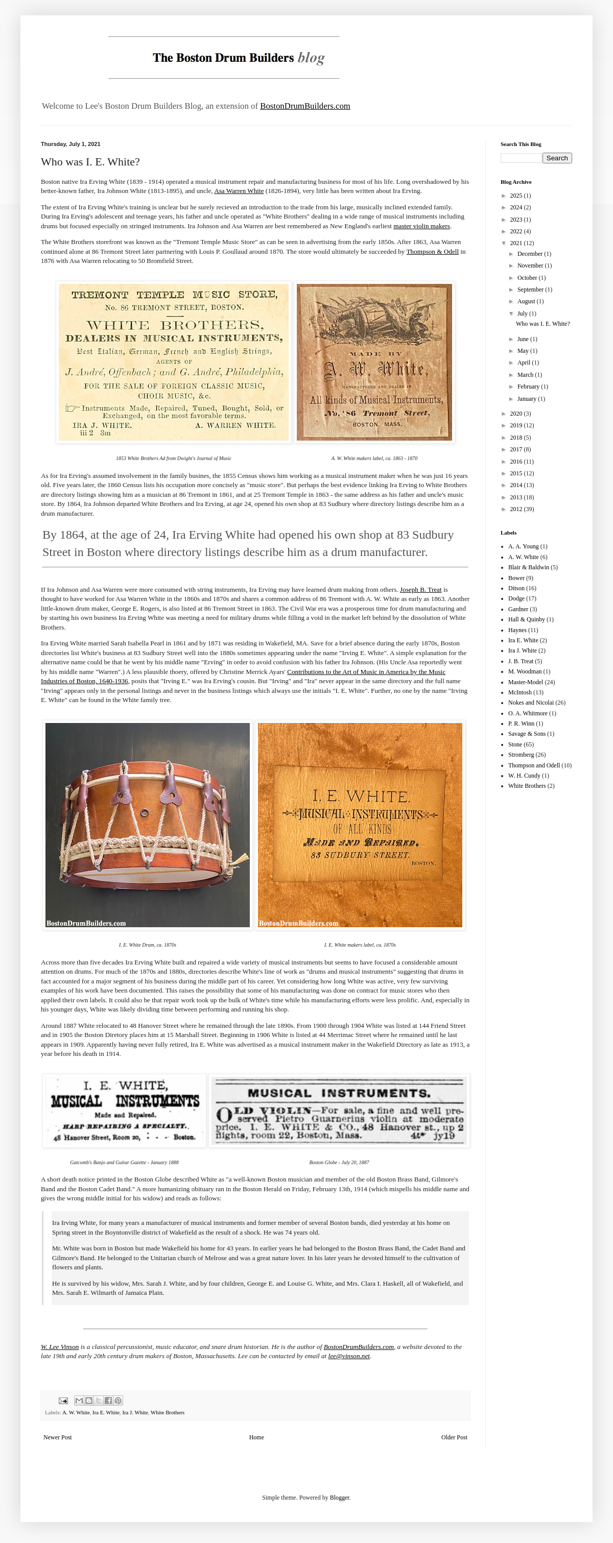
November (531, 265)
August (527, 301)
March (526, 374)
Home (256, 1437)
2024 (517, 207)
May (523, 350)
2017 (517, 449)
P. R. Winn (521, 723)
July (523, 313)
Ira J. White (135, 1412)
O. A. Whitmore (528, 713)
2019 (517, 425)
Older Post (454, 1437)
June (523, 339)
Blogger (339, 1497)
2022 (517, 231)
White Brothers (167, 1412)
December (530, 253)
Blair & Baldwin (528, 567)
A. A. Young (523, 546)
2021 (517, 243)
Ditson (516, 588)
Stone (515, 744)
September (531, 289)
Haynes (517, 630)
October (528, 277)
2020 (517, 413)
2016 (517, 461)
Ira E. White (106, 1412)
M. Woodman (524, 671)
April (524, 362)
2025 (517, 195)
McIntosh (520, 692)
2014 (517, 485)
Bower (516, 578)
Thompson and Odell (534, 765)
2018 (517, 437)
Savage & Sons (527, 733)
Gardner (518, 609)
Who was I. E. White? (543, 323)
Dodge (516, 598)
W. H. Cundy (524, 775)
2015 (517, 473)
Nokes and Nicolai (531, 702)
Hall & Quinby (526, 619)
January (527, 398)
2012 (517, 509)
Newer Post (57, 1437)
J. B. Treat (520, 661)
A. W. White (76, 1412)
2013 (517, 497)
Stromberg (521, 754)
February (529, 386)
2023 (517, 219)
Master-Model (525, 682)
